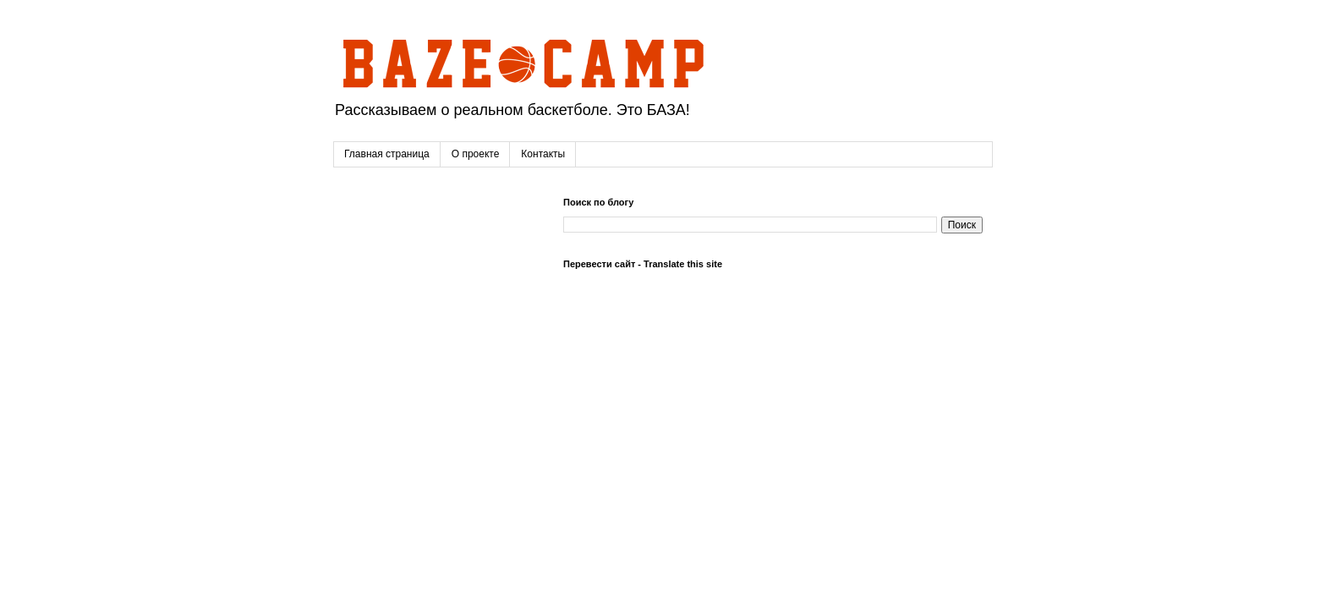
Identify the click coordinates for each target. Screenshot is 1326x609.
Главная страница (387, 154)
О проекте (476, 154)
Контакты (543, 154)
